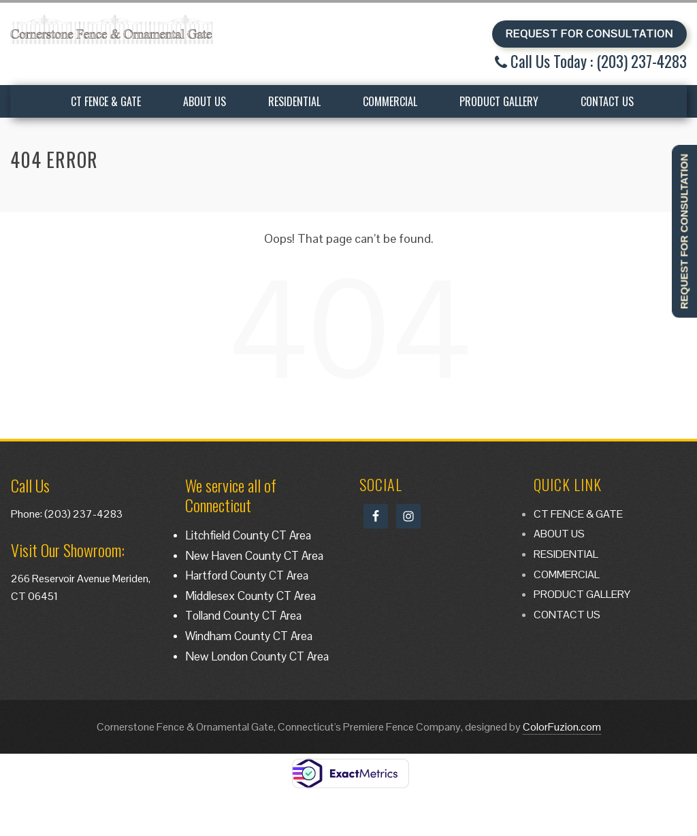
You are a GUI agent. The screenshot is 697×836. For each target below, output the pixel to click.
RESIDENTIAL (294, 101)
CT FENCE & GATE (106, 101)
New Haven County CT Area (254, 555)
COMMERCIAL (390, 101)
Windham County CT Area (248, 636)
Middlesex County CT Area (250, 595)
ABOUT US (204, 101)
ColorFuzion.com (562, 727)
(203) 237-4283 (83, 514)
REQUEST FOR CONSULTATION (589, 34)
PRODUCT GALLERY (498, 101)
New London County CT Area (257, 656)
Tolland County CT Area (243, 615)
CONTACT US (607, 101)
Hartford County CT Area (246, 575)
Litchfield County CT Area (248, 535)
